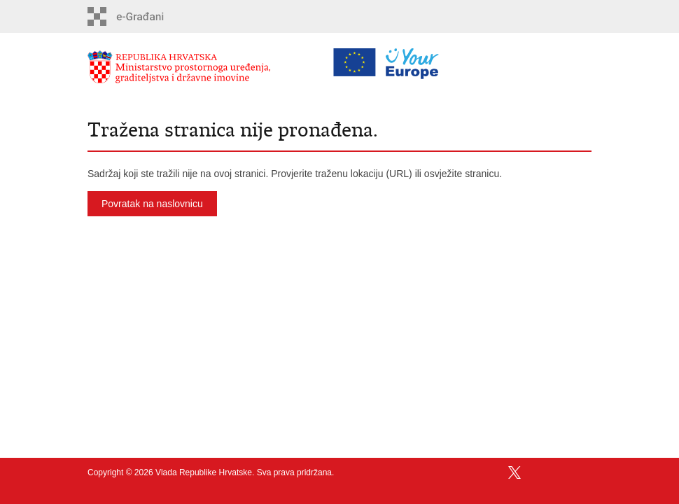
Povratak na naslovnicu (152, 203)
